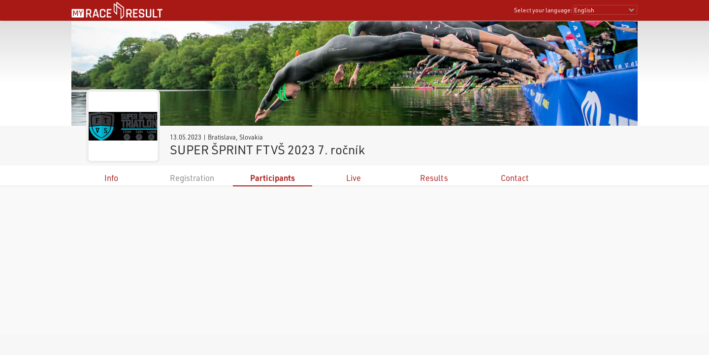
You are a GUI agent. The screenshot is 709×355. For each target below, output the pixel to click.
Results (434, 178)
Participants (272, 178)
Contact (515, 178)
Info (111, 178)
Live (353, 178)
